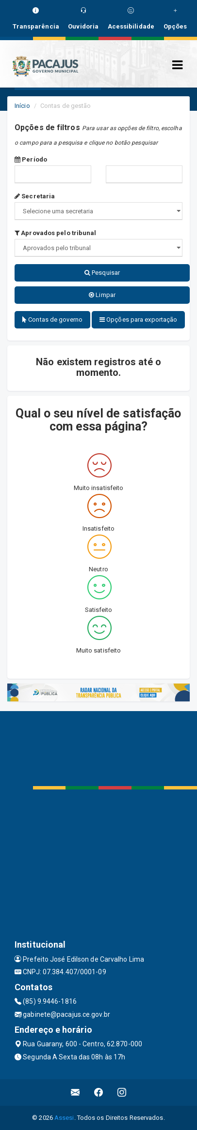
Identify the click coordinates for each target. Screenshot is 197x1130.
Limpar (102, 294)
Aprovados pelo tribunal (56, 233)
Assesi (64, 1117)
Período (31, 159)
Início (22, 105)
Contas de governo (52, 319)
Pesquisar (102, 272)
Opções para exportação (138, 319)
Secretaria (35, 196)
